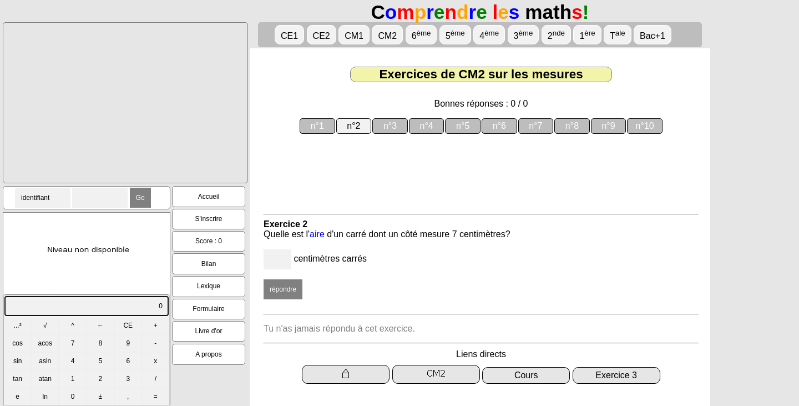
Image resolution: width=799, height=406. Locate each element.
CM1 (354, 36)
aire (317, 234)
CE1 (289, 36)
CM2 (387, 36)
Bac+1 (652, 36)
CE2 (321, 36)
